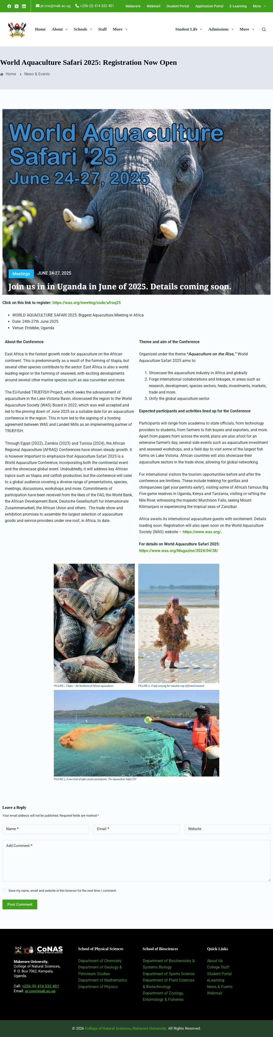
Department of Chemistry (100, 960)
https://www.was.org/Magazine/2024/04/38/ (178, 550)
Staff (102, 29)
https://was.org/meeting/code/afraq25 (86, 302)
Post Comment (19, 904)
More (259, 6)
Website (194, 829)
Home (40, 29)
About (61, 29)
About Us (215, 960)
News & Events (220, 986)
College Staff (218, 967)
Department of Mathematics (102, 980)
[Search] (264, 29)
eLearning (215, 980)
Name (12, 829)
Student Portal (178, 6)
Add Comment (19, 846)
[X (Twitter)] (16, 6)
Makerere (133, 6)
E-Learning (238, 6)
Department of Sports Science (169, 973)
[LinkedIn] (24, 6)
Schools (84, 29)
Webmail (153, 6)
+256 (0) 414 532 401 (40, 986)
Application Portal (209, 6)
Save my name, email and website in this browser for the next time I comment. (63, 890)
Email (103, 829)
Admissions (221, 29)
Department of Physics (98, 986)
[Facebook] (9, 6)
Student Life (189, 29)
